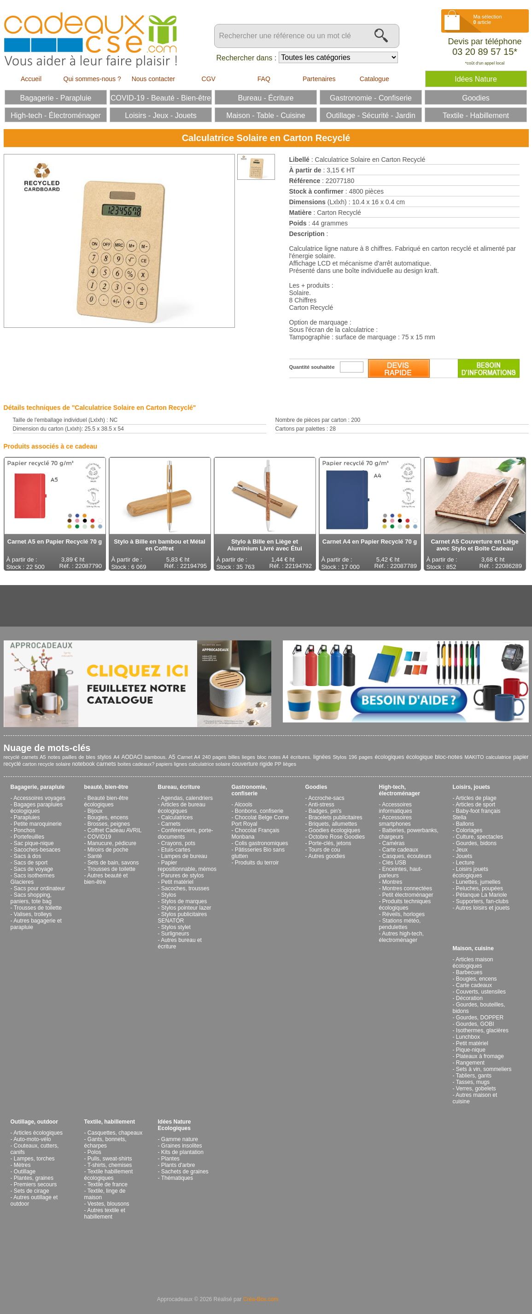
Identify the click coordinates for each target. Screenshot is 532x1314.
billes (234, 757)
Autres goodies (326, 856)
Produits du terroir (257, 862)
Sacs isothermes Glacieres (33, 878)
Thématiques (177, 1178)
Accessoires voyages (39, 798)
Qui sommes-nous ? (92, 79)
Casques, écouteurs (407, 856)
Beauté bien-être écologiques (106, 801)
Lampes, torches (34, 1158)
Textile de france (108, 1184)
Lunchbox (468, 1037)
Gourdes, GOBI (475, 1024)
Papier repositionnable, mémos (187, 865)
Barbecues (469, 972)
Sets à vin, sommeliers (484, 1069)
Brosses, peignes (109, 824)
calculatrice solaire (209, 764)
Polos (94, 1152)
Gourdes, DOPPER (479, 1017)
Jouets (464, 856)
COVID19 (99, 837)
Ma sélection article (488, 19)
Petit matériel (177, 882)
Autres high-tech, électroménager (401, 936)
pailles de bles (78, 757)
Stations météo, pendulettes (400, 923)
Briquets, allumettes (333, 824)
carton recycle (38, 764)
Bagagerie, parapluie (38, 787)
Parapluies (27, 817)
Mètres (22, 1165)
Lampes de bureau (184, 856)
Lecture (465, 862)
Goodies (316, 787)
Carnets (171, 824)
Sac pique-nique (34, 843)
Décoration (469, 998)
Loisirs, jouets (471, 787)
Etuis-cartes (175, 849)
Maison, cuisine (473, 948)
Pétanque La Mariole (481, 895)
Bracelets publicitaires (335, 817)
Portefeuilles (29, 837)
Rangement (470, 1062)
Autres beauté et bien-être (106, 878)
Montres (392, 882)
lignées (322, 757)
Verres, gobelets (476, 1088)
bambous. (156, 757)
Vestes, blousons (108, 1204)
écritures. (300, 757)
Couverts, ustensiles (481, 991)
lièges (289, 764)
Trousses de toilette (38, 908)
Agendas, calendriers (187, 798)
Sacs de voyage (33, 869)
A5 (172, 757)
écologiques (389, 757)
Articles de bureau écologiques (181, 807)
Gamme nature (179, 1139)
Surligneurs (175, 933)
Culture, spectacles (479, 837)
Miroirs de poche (108, 849)
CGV (209, 79)
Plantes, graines (33, 1178)
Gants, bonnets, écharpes (105, 1142)
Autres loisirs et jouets (482, 908)
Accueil (31, 79)
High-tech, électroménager (399, 790)
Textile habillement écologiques (108, 1174)
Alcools (243, 804)
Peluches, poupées (479, 888)
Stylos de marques (184, 901)
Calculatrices (177, 817)
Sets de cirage (31, 1191)
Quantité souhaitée (312, 367)
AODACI (131, 757)
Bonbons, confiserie (259, 811)
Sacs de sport (30, 862)
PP (278, 764)
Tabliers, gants (473, 1075)
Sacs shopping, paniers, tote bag (31, 898)
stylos (104, 757)
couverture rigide (252, 764)
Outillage (24, 1171)
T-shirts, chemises (110, 1165)
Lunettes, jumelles (478, 882)
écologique (419, 757)
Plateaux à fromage (480, 1056)
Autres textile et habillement (104, 1213)
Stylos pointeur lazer (186, 908)
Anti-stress (321, 804)
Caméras (393, 843)
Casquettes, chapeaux (115, 1133)
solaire (63, 764)
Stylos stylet (176, 927)
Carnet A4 (188, 757)
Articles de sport (475, 804)
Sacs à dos (27, 856)
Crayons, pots (178, 843)
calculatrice (498, 757)
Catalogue (374, 79)
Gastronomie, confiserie (249, 790)
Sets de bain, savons (113, 862)
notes (54, 757)
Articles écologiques (38, 1133)
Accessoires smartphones (395, 820)
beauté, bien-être (106, 787)
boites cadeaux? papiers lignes (152, 764)
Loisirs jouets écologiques (470, 872)
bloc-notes (448, 756)
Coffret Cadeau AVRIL (115, 830)
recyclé (12, 757)
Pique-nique (470, 1050)
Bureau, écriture (179, 787)
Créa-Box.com (261, 1299)
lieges (248, 757)
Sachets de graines (185, 1171)
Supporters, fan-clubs (482, 901)
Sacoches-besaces (37, 849)
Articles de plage (476, 798)
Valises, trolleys (33, 914)
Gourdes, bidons (476, 843)
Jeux (462, 849)
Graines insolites (181, 1145)
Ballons (465, 824)
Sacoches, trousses (185, 888)
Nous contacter (153, 79)
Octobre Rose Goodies (337, 837)
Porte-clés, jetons (330, 843)
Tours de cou (324, 849)
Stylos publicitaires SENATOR (182, 917)
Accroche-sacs (326, 798)
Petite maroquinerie (38, 824)
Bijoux (95, 811)
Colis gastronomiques (261, 843)
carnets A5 (34, 757)
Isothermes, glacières (482, 1030)
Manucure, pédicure (112, 843)
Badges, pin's (325, 811)
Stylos (339, 757)
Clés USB (394, 862)
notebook (83, 764)
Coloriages (469, 830)
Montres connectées (407, 888)
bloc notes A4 (272, 757)
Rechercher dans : (246, 58)
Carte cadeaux (400, 849)
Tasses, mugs (473, 1082)
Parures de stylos (182, 875)
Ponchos (24, 830)
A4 (116, 757)
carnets (106, 763)
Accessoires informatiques (395, 807)
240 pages (214, 757)
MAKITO (474, 757)
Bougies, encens (108, 817)
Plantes (170, 1158)
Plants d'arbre (178, 1165)
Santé (95, 856)
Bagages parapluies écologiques (37, 807)
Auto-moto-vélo (32, 1139)
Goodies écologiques (334, 830)
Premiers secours (35, 1184)
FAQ (263, 79)
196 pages (361, 757)
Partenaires (319, 79)
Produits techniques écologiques (405, 904)
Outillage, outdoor (34, 1122)
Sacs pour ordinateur (39, 888)
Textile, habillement (109, 1122)
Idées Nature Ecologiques (174, 1125)
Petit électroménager (407, 895)
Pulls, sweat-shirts (110, 1158)
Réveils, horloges (403, 914)
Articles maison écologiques (473, 962)
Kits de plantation (182, 1152)
